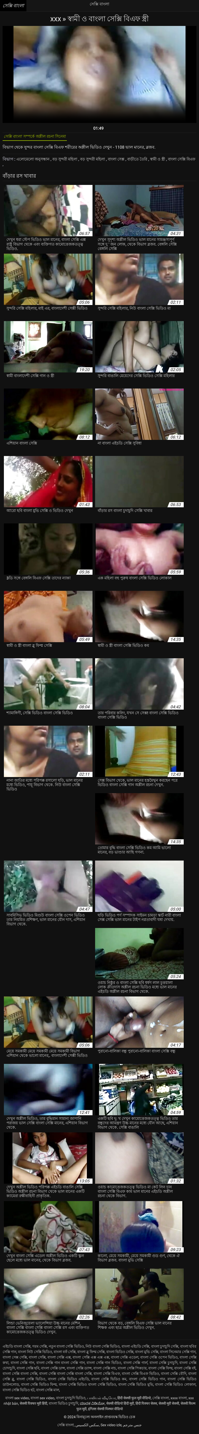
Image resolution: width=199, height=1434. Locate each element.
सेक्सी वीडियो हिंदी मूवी (120, 1406)
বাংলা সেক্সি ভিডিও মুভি (135, 1387)
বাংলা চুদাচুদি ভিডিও (71, 1400)
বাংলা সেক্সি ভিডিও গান (147, 1381)
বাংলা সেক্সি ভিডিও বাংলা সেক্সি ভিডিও (87, 1387)
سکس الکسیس (87, 1427)
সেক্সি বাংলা (160, 1400)
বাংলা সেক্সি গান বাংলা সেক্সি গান (60, 1365)
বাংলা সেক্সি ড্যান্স (79, 1370)
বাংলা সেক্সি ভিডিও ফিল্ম (39, 1387)
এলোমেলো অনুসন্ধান (35, 161)
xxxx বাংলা (178, 1400)
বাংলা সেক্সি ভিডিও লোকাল (175, 1387)
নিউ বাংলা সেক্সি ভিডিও (103, 1349)
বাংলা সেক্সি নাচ (104, 1370)
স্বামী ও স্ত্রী (170, 161)
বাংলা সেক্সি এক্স (59, 1359)
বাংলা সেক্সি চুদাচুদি (163, 1365)
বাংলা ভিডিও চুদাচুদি (63, 1406)
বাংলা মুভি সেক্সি (146, 1354)
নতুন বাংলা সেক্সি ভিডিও (66, 1349)
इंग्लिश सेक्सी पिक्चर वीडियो (105, 1411)
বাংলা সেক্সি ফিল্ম (160, 1370)
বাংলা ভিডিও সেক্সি (119, 1354)
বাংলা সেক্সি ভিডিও (31, 1381)
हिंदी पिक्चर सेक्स (146, 1406)
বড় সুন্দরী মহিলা (69, 161)
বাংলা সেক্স (125, 161)
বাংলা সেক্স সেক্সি (15, 1359)
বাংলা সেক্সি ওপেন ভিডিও (159, 1359)
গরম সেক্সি (39, 1349)
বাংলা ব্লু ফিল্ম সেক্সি (90, 1354)
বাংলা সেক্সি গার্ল (135, 1365)
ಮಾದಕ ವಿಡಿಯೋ (92, 1406)
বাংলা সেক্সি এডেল (124, 1359)
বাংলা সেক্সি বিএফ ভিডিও (140, 1376)
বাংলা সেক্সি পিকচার (132, 1370)
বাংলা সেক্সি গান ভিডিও (104, 1365)
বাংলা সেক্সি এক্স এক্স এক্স (91, 1359)
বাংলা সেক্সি (37, 1359)
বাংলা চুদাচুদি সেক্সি (165, 1349)
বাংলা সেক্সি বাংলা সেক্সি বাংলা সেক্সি (65, 1376)
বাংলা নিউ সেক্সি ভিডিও (35, 1354)
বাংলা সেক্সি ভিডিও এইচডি (68, 1381)
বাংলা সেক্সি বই (185, 1370)
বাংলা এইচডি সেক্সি (136, 1349)
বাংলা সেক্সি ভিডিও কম (108, 1381)
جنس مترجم (132, 1427)
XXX (56, 19)
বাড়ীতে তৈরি (148, 161)
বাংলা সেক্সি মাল (47, 1392)
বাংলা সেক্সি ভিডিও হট (18, 1392)
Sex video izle (111, 1427)
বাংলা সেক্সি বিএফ (107, 1376)
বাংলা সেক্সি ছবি (28, 1370)
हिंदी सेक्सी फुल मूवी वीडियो (134, 1400)
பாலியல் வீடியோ (101, 1400)
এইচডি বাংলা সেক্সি (17, 1349)
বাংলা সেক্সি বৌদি (173, 1376)
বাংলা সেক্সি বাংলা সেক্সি (20, 1376)
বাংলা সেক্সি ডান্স (53, 1370)
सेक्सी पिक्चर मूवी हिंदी (33, 1406)
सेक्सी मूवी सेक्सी (169, 1406)
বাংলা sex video (17, 1400)
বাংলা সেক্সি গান (22, 1365)
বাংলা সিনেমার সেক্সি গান (178, 1354)
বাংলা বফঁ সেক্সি (65, 1354)
